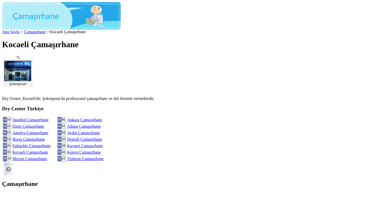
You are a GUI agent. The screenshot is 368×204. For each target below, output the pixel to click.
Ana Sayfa (10, 32)
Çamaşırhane (35, 32)
